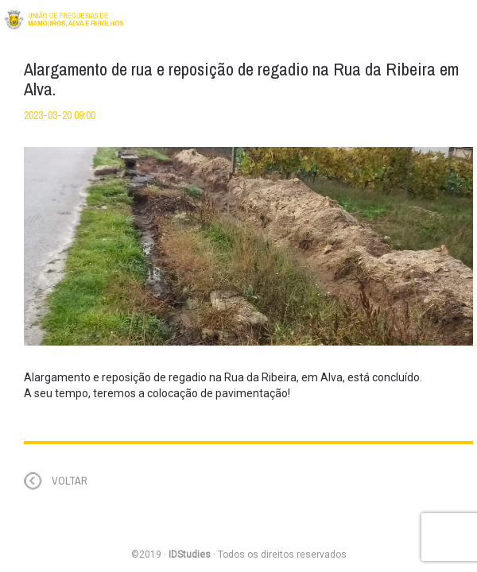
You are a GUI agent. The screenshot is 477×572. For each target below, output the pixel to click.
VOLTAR (69, 480)
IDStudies (190, 554)
